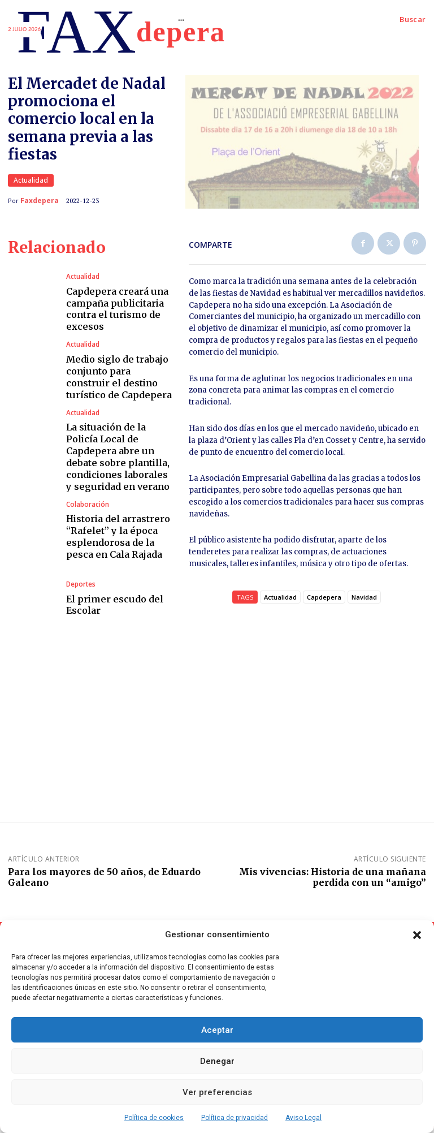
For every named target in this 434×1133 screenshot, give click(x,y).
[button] (417, 935)
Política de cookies (154, 1118)
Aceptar (217, 1030)
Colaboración (86, 502)
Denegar (217, 1061)
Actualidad (31, 183)
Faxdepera (39, 203)
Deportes (80, 581)
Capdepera (324, 602)
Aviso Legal (303, 1118)
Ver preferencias (217, 1092)
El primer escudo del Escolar (110, 599)
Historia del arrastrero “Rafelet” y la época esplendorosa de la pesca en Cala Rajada (116, 531)
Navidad (364, 602)
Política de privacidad (234, 1118)
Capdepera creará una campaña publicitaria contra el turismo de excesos (114, 314)
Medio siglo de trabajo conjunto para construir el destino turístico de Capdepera (117, 382)
